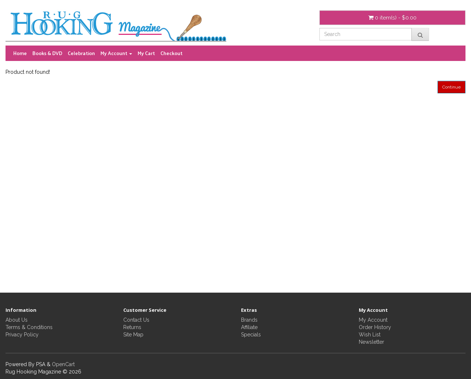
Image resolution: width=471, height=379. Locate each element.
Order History (375, 327)
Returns (132, 327)
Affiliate (249, 327)
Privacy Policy (22, 335)
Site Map (133, 335)
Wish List (369, 335)
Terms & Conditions (29, 327)
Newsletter (371, 342)
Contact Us (136, 320)
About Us (17, 320)
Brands (249, 320)
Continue (451, 87)
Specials (251, 335)
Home (20, 53)
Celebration (81, 53)
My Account (373, 320)
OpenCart (63, 364)
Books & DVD (47, 53)
